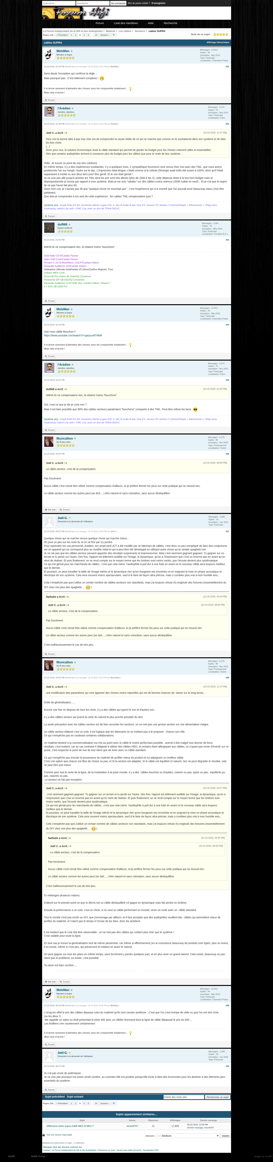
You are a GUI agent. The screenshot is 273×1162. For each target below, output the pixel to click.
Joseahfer (269, 1156)
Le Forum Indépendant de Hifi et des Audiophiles (74, 1150)
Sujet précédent (55, 1096)
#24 (227, 325)
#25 (227, 380)
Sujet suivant (75, 1096)
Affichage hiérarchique (218, 42)
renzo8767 (132, 1126)
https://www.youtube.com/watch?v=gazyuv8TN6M (73, 335)
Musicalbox (65, 438)
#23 (227, 240)
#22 (227, 124)
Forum (100, 23)
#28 (227, 677)
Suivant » (104, 35)
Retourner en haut (106, 1150)
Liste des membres (126, 23)
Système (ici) (51, 205)
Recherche (170, 23)
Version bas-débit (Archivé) (129, 1150)
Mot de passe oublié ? (139, 3)
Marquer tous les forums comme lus (62, 1147)
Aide (151, 23)
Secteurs (140, 31)
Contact (46, 1150)
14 (96, 35)
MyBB (11, 1156)
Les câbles (125, 31)
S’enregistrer (158, 3)
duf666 (62, 224)
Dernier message (195, 1127)
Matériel (110, 31)
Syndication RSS (151, 1150)
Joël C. (113, 531)
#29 (227, 1005)
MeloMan (63, 51)
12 (153, 1126)
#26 (227, 454)
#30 (227, 1066)
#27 (227, 531)
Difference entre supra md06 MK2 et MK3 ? (70, 1126)
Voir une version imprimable (59, 1135)
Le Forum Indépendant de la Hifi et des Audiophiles (73, 31)
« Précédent (61, 35)
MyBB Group (38, 1156)
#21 (227, 66)
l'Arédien (64, 108)
